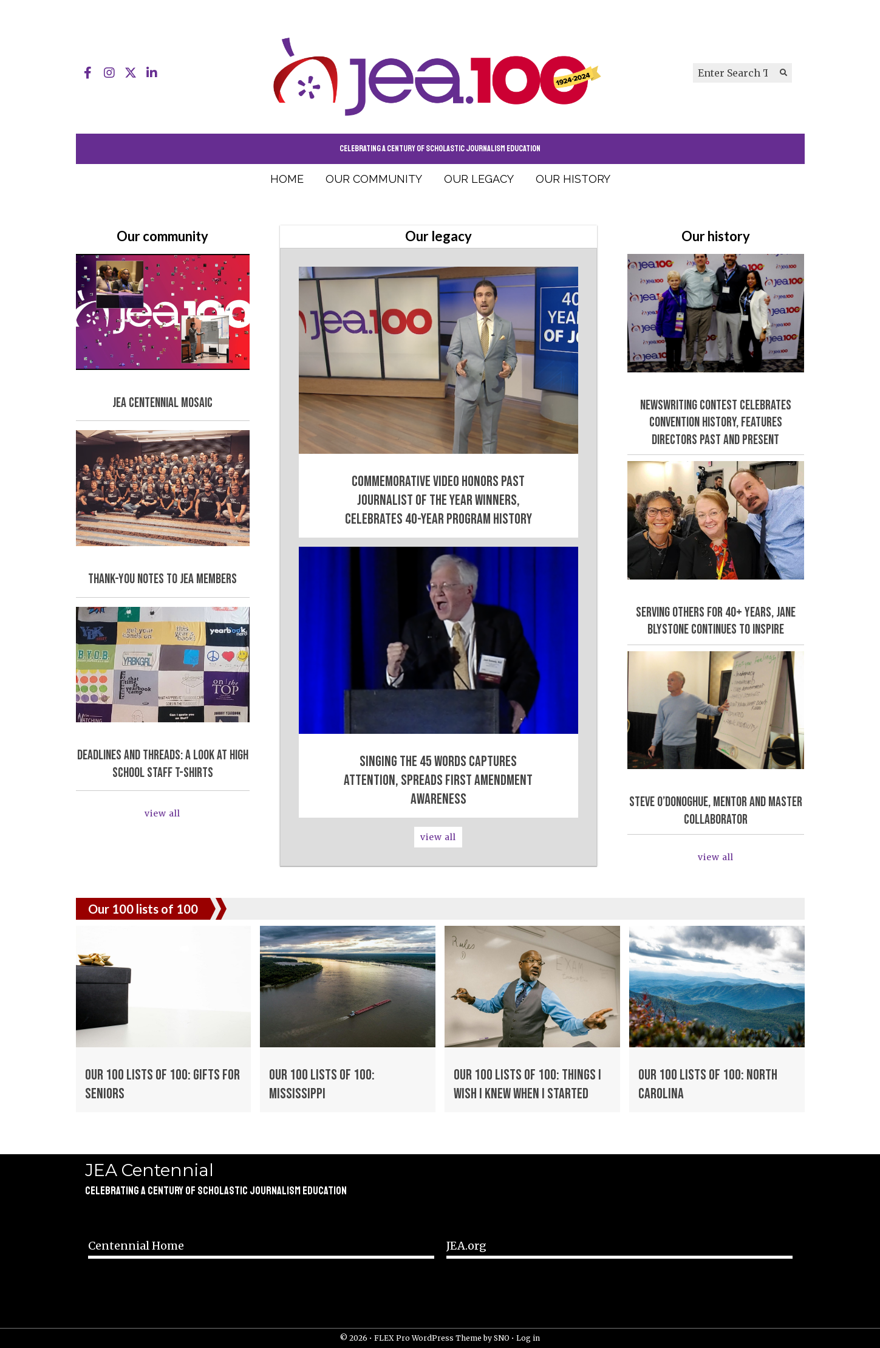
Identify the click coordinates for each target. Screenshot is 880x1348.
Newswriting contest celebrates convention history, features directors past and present (715, 422)
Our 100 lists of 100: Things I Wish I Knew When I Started (527, 1084)
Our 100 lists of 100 (143, 909)
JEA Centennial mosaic (162, 403)
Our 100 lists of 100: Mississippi (322, 1084)
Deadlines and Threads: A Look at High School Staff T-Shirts (162, 764)
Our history (573, 179)
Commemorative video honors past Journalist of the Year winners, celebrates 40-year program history (438, 500)
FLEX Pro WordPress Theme (428, 1338)
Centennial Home (136, 1246)
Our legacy (479, 179)
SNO (502, 1338)
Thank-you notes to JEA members (162, 579)
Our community (374, 179)
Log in (528, 1338)
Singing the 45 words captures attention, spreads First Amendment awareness (438, 780)
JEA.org (466, 1246)
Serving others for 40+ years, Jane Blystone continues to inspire (716, 621)
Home (287, 179)
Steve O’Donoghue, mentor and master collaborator (715, 811)
